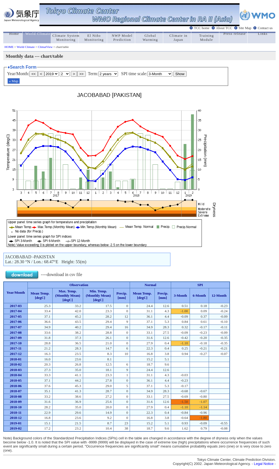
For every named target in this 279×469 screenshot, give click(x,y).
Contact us (265, 28)
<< (33, 74)
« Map (13, 81)
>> (81, 74)
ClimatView (45, 46)
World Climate (26, 46)
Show (179, 74)
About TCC (224, 28)
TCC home (202, 28)
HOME (9, 46)
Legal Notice (264, 464)
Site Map (245, 28)
